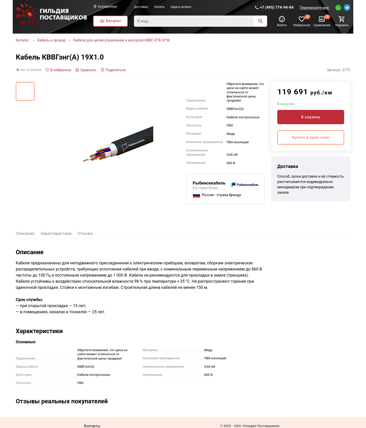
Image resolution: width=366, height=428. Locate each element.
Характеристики (56, 233)
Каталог (22, 40)
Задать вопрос (180, 7)
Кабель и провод (51, 40)
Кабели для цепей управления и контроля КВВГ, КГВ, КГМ (121, 40)
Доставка (141, 7)
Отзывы (85, 233)
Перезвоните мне (314, 7)
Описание (25, 233)
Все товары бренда (205, 187)
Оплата (159, 7)
